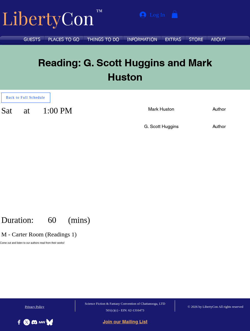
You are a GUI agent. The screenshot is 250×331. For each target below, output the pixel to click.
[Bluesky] (49, 322)
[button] (174, 14)
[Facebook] (19, 322)
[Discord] (34, 322)
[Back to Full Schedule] (25, 98)
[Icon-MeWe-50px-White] (42, 322)
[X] (26, 322)
